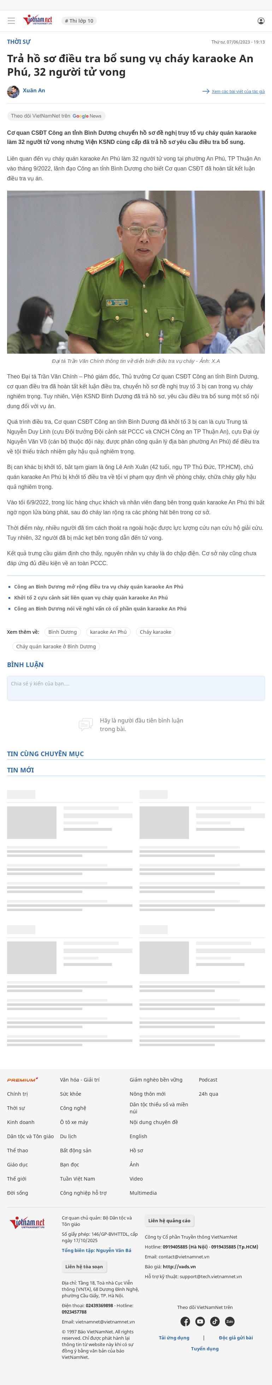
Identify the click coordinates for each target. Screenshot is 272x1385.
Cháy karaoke (155, 631)
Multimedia (143, 1192)
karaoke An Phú (108, 631)
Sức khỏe (70, 1093)
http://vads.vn (179, 1266)
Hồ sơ (136, 1150)
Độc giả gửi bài (236, 1337)
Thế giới (16, 1178)
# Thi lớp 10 (79, 20)
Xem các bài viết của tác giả (238, 91)
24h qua (208, 1093)
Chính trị (17, 1093)
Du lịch (68, 1136)
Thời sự (19, 42)
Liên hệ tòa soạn (84, 1266)
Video (136, 1178)
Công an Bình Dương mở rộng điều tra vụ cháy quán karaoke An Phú (98, 586)
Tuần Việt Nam (77, 1178)
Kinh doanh (21, 1122)
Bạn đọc (69, 1164)
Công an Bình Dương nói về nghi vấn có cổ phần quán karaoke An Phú (100, 608)
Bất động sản (75, 1150)
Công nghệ (73, 1108)
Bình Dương (62, 631)
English (138, 1136)
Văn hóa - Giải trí (80, 1079)
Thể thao (17, 1150)
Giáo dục (17, 1164)
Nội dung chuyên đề (154, 1122)
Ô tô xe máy (74, 1122)
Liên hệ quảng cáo (169, 1220)
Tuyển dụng (205, 1348)
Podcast (208, 1079)
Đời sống (17, 1192)
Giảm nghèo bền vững (156, 1079)
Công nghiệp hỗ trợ (83, 1192)
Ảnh (134, 1164)
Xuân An (34, 90)
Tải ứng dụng (174, 1337)
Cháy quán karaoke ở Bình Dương (56, 646)
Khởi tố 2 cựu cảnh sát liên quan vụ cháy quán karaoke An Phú (91, 597)
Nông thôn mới (148, 1093)
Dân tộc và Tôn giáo (30, 1136)
